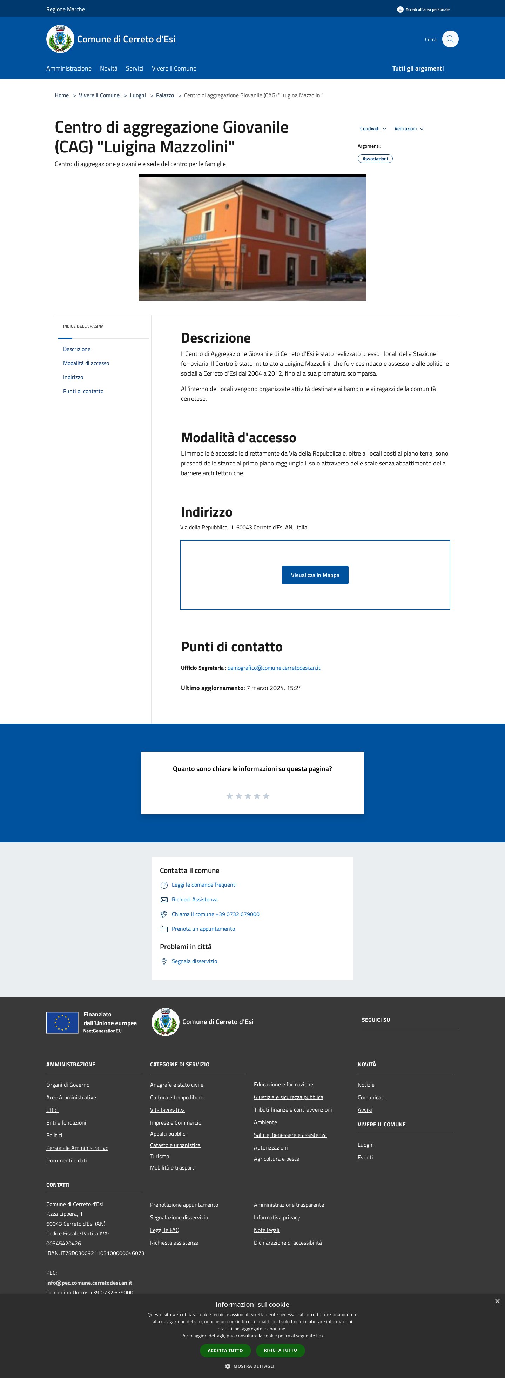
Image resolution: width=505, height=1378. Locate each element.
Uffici (52, 1110)
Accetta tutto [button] (225, 1350)
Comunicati (371, 1097)
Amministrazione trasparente (289, 1204)
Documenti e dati (66, 1160)
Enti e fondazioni (66, 1122)
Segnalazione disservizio (179, 1217)
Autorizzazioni (271, 1147)
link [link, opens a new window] (320, 1336)
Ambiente (265, 1122)
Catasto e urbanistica (175, 1145)
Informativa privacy (277, 1217)
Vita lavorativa (167, 1110)
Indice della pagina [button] (83, 326)
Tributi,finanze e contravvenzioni (293, 1109)
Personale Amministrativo (77, 1148)
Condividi (374, 129)
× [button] (497, 1301)
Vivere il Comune (100, 95)
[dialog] (252, 1336)
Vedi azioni (410, 129)
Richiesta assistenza (174, 1242)
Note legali (267, 1230)
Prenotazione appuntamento (184, 1204)
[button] (252, 1366)
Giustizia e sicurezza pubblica (288, 1097)
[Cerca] (450, 39)
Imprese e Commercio (175, 1122)
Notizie (366, 1084)
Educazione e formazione (283, 1084)
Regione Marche (65, 9)
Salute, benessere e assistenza (290, 1135)
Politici (54, 1135)
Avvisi (365, 1110)
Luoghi (138, 95)
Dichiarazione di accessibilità (288, 1242)
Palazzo (165, 95)
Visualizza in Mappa (315, 575)
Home (62, 95)
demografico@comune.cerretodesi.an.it (274, 667)
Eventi (365, 1157)
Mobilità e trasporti (173, 1167)
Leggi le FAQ (165, 1230)
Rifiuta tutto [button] (280, 1350)
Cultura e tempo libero (176, 1097)
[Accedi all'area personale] (423, 9)
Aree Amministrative (71, 1097)
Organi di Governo (67, 1084)
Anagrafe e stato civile (176, 1084)
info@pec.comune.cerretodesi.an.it (89, 1282)
